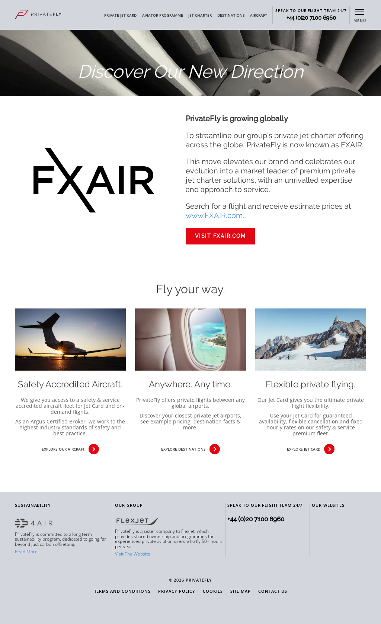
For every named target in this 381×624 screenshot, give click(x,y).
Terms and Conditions (122, 591)
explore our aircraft (70, 449)
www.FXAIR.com (214, 215)
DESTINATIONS (231, 15)
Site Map (240, 591)
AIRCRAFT (258, 15)
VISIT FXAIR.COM (220, 236)
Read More (26, 551)
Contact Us (272, 591)
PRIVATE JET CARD (120, 15)
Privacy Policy (176, 591)
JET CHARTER (200, 15)
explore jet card (310, 449)
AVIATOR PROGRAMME (162, 15)
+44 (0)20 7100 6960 (311, 18)
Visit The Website (132, 554)
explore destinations (190, 449)
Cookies (213, 591)
